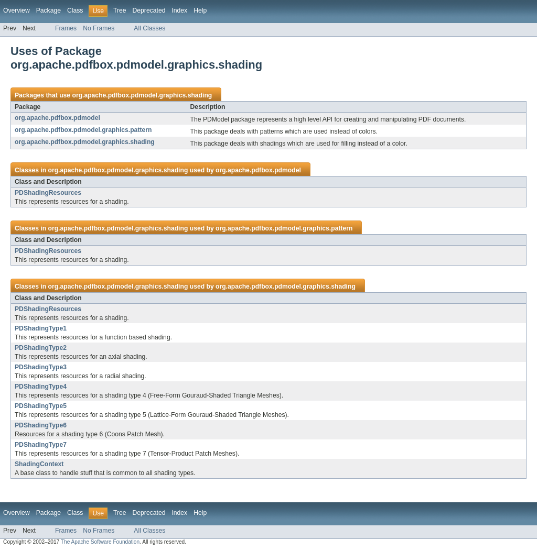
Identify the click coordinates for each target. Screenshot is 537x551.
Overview (16, 10)
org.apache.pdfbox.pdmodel (57, 118)
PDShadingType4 (41, 386)
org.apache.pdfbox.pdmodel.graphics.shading (142, 95)
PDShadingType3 (41, 367)
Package (48, 10)
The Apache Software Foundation (100, 542)
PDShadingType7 (41, 444)
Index (179, 10)
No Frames (98, 28)
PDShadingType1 (41, 328)
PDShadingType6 (41, 425)
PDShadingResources (48, 192)
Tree (119, 10)
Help (200, 10)
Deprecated (149, 10)
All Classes (149, 28)
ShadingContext (39, 464)
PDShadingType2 (41, 347)
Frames (66, 28)
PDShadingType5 (41, 406)
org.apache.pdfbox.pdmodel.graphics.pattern (83, 130)
